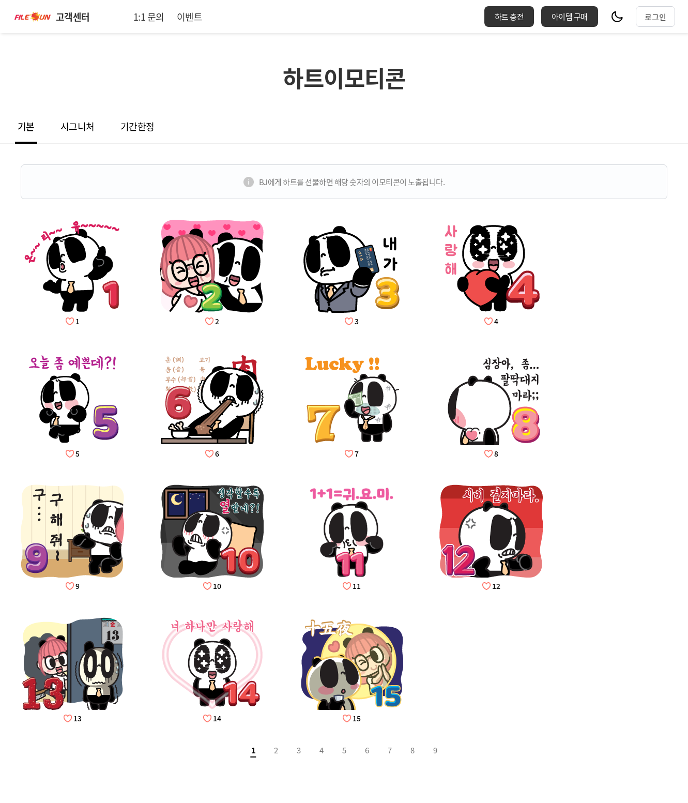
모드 (617, 16)
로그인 (655, 16)
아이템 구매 (570, 16)
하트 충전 (509, 16)
